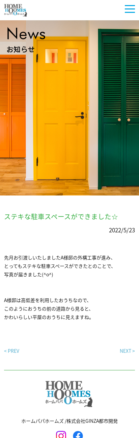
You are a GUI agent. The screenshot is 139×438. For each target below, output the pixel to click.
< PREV (11, 350)
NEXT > (127, 350)
